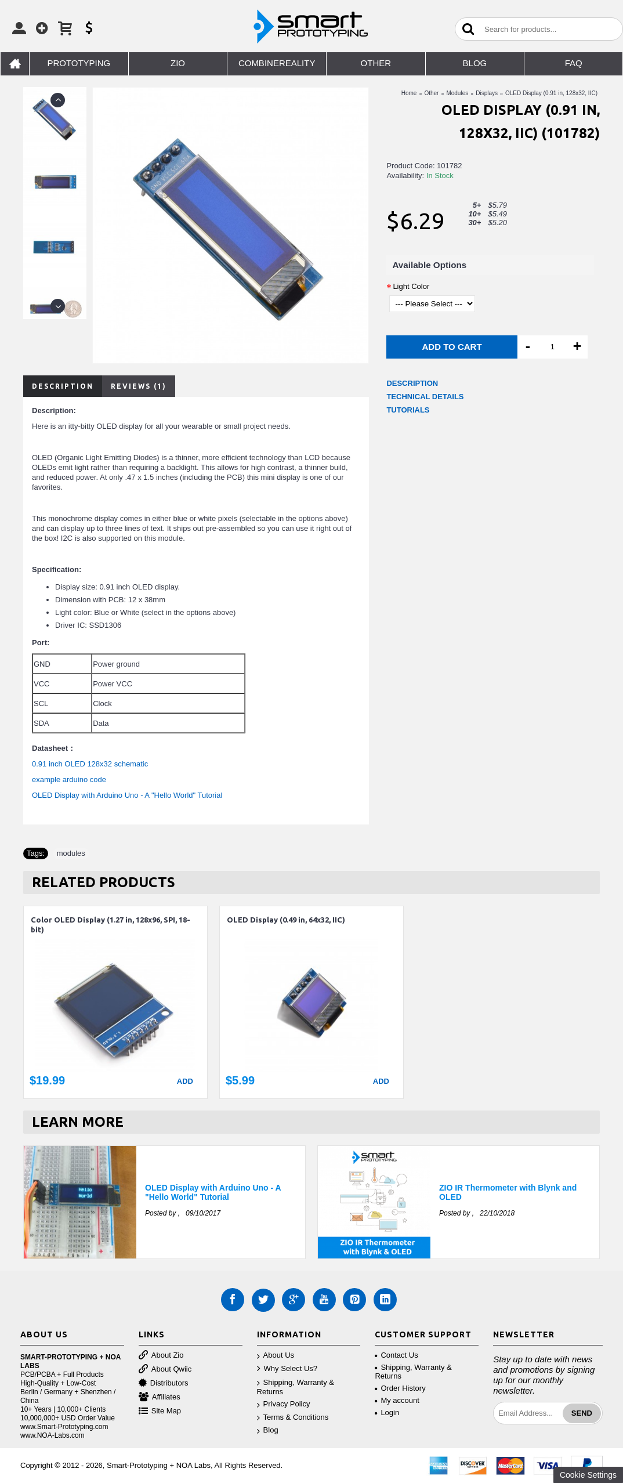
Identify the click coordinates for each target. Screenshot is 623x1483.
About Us (275, 1356)
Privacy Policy (283, 1404)
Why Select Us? (287, 1369)
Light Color (411, 286)
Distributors (164, 1383)
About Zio (161, 1356)
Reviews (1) (138, 386)
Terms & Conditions (293, 1418)
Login (387, 1412)
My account (397, 1400)
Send (581, 1413)
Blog (267, 1430)
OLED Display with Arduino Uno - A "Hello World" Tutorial (127, 795)
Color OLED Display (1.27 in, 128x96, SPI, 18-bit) (110, 925)
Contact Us (396, 1355)
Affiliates (159, 1397)
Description (62, 386)
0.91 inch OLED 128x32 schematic (90, 763)
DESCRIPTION (412, 383)
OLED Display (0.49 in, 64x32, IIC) (286, 920)
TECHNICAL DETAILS (424, 396)
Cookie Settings (588, 1475)
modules (71, 853)
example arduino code (69, 779)
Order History (400, 1388)
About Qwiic (165, 1370)
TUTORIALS (407, 410)
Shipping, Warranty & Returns (295, 1387)
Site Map (160, 1411)
